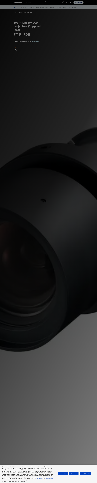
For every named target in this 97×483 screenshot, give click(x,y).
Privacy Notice (49, 478)
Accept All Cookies (85, 473)
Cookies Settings (63, 473)
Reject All (73, 473)
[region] (48, 474)
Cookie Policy (40, 478)
